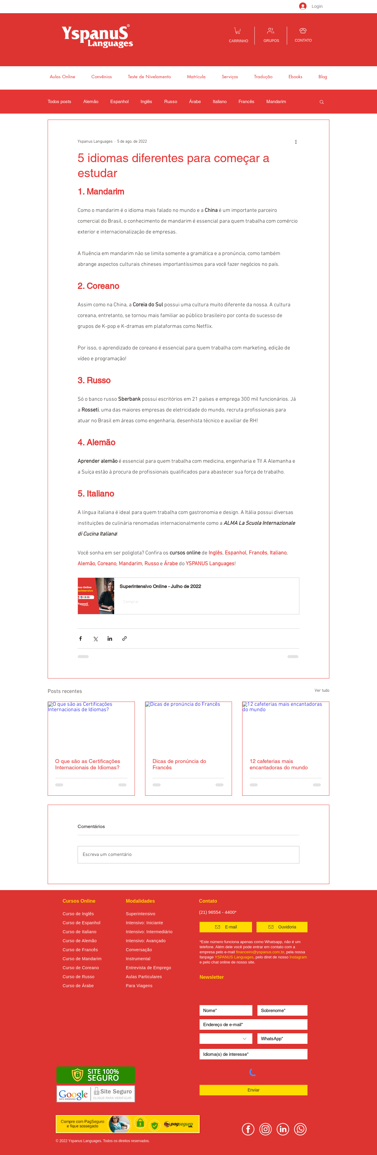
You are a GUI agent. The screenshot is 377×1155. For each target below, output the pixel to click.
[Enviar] (253, 1090)
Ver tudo (322, 690)
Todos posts (59, 101)
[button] (238, 31)
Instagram (298, 957)
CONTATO (303, 40)
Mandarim (276, 101)
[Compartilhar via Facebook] (80, 638)
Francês (246, 101)
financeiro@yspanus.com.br (260, 952)
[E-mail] (226, 927)
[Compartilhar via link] (124, 638)
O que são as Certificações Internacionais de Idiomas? (87, 764)
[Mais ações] (295, 141)
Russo (170, 101)
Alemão (90, 101)
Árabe (195, 101)
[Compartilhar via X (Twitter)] (95, 638)
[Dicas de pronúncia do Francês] (188, 726)
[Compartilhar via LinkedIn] (110, 638)
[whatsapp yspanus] (300, 1129)
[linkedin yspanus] (283, 1129)
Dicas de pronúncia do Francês (179, 764)
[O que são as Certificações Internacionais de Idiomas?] (91, 726)
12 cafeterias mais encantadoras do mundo (279, 764)
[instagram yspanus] (265, 1129)
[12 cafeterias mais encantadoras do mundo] (285, 726)
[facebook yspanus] (248, 1129)
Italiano (220, 101)
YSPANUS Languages (234, 957)
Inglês (146, 101)
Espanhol (119, 101)
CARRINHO (238, 41)
